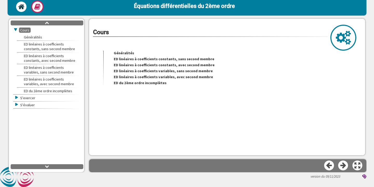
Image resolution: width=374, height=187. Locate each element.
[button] (357, 166)
